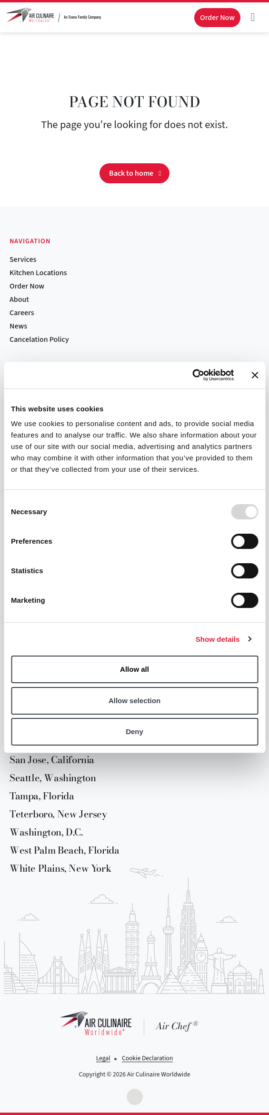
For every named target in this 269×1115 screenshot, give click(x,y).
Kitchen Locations (38, 273)
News (18, 326)
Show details (218, 639)
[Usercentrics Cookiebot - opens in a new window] (192, 375)
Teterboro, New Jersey (58, 813)
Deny (134, 731)
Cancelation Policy (39, 339)
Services (23, 259)
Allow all (134, 669)
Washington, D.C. (46, 832)
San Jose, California (52, 759)
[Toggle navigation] (252, 17)
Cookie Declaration (147, 1058)
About (19, 299)
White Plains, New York (60, 868)
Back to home (131, 173)
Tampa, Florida (42, 795)
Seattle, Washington (53, 777)
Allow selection (134, 701)
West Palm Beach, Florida (64, 850)
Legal (103, 1058)
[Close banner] (254, 375)
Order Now (27, 286)
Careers (22, 313)
